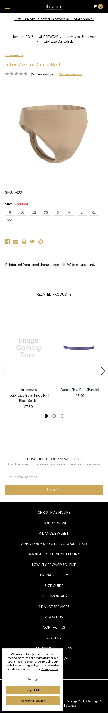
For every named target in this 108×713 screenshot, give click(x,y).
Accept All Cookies (33, 701)
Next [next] (103, 371)
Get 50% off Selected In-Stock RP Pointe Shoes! (54, 18)
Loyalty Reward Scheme (54, 565)
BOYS (30, 36)
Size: (16, 204)
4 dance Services (54, 606)
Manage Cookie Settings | (83, 701)
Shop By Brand (54, 523)
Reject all (33, 690)
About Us (54, 617)
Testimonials (54, 596)
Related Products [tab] (54, 294)
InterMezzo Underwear (80, 36)
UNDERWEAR (48, 36)
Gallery (54, 638)
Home (16, 36)
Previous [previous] (5, 371)
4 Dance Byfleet (54, 533)
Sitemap (70, 705)
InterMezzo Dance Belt (57, 41)
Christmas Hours (54, 512)
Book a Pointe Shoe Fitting (54, 554)
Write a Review (70, 74)
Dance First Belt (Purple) (80, 389)
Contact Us (54, 627)
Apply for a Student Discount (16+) (54, 544)
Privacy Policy (54, 575)
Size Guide (54, 585)
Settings (33, 679)
